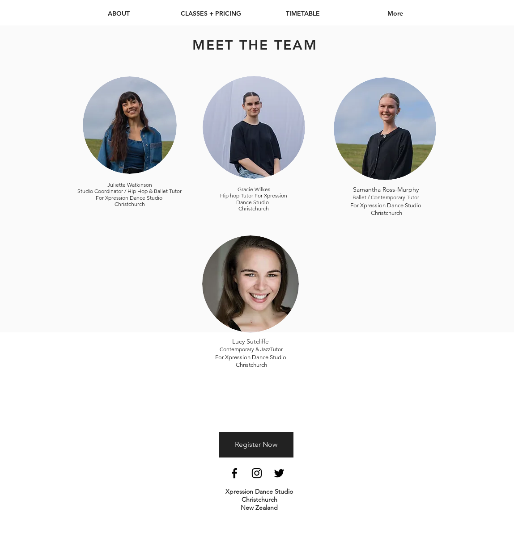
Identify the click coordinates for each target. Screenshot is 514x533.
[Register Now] (256, 444)
